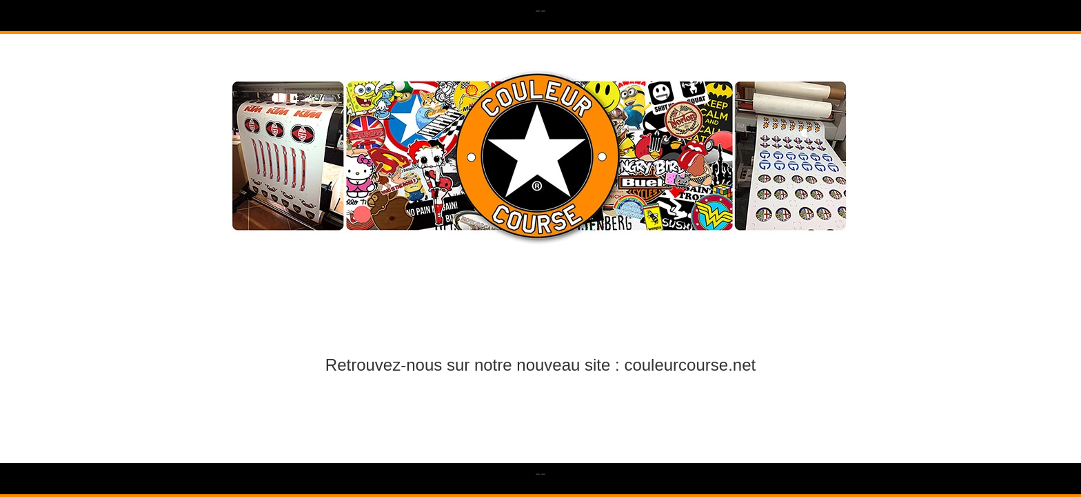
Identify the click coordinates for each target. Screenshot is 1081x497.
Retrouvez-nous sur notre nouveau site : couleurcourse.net (540, 364)
